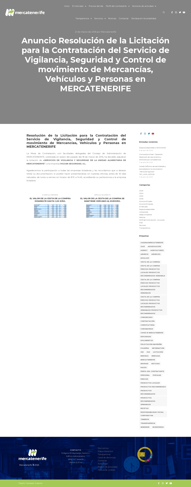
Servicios (142, 225)
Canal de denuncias (107, 457)
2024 (141, 193)
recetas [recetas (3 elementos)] (145, 408)
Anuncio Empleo (145, 201)
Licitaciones (143, 212)
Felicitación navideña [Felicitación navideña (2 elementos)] (151, 344)
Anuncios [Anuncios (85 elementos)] (155, 254)
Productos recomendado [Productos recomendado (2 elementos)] (153, 387)
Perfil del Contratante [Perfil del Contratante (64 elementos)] (152, 371)
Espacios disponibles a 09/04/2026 (152, 148)
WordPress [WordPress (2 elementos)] (158, 427)
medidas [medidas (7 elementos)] (145, 356)
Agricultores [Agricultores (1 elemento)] (157, 250)
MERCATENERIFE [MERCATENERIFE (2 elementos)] (148, 360)
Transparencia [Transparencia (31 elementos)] (148, 423)
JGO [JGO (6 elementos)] (148, 352)
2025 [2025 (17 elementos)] (143, 246)
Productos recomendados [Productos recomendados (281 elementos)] (148, 392)
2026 (141, 199)
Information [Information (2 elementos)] (158, 348)
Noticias (142, 217)
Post (141, 223)
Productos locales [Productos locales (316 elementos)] (150, 383)
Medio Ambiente (145, 215)
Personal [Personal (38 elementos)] (145, 375)
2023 (141, 191)
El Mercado (143, 207)
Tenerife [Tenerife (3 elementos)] (145, 419)
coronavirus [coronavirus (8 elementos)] (147, 329)
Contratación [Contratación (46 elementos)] (148, 321)
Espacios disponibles (147, 209)
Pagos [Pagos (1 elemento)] (144, 367)
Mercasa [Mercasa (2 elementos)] (156, 356)
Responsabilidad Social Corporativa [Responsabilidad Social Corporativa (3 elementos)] (152, 413)
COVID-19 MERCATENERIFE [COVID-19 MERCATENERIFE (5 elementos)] (152, 333)
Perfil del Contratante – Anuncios (151, 220)
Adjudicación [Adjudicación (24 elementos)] (154, 246)
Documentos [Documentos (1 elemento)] (147, 340)
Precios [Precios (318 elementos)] (144, 379)
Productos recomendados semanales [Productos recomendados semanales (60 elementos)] (148, 401)
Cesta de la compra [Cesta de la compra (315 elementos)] (150, 262)
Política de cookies (106, 470)
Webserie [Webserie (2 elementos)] (145, 427)
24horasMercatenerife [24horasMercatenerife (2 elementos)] (152, 243)
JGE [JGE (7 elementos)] (142, 352)
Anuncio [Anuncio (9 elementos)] (144, 254)
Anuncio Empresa (146, 204)
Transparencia (144, 228)
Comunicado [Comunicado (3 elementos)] (147, 317)
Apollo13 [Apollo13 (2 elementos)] (145, 258)
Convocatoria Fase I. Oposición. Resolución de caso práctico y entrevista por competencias (151, 157)
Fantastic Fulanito (34, 483)
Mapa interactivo (105, 451)
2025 (141, 196)
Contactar (102, 460)
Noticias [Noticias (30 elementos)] (155, 364)
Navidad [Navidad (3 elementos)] (144, 364)
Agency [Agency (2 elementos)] (144, 250)
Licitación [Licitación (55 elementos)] (158, 352)
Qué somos (103, 448)
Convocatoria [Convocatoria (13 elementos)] (148, 325)
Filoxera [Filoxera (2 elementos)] (145, 348)
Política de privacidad (107, 467)
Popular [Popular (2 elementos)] (157, 375)
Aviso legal (103, 464)
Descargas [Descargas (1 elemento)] (146, 337)
